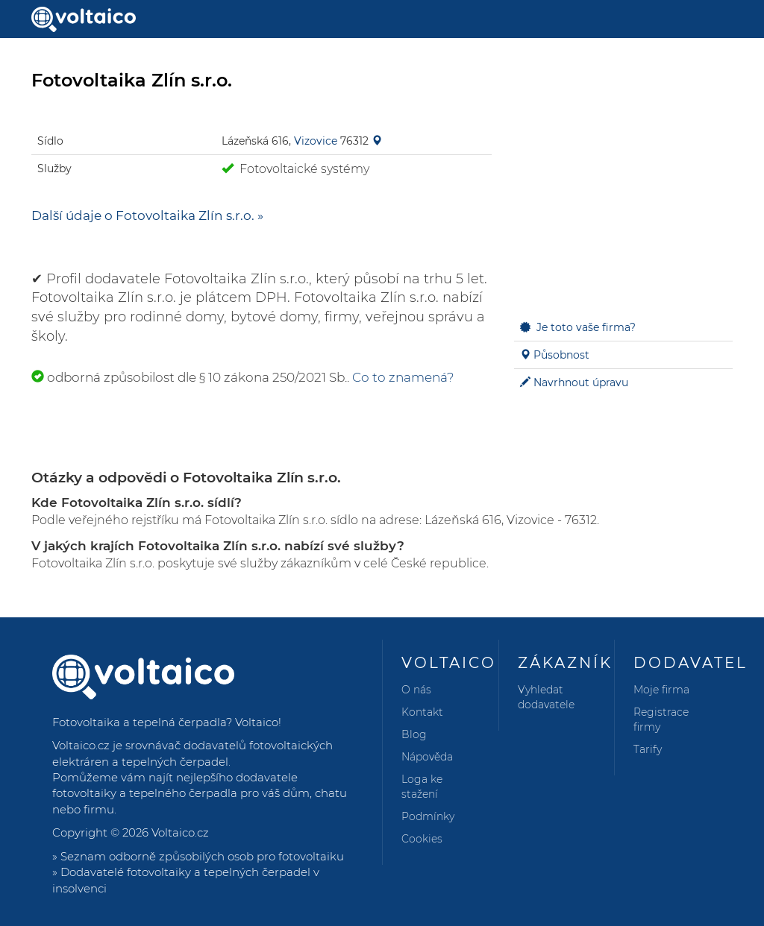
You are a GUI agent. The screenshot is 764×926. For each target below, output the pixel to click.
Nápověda (427, 756)
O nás (416, 689)
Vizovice (315, 141)
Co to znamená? (403, 377)
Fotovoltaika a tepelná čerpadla (139, 722)
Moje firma (661, 689)
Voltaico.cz (180, 832)
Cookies (421, 838)
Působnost (561, 355)
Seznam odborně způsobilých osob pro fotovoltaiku (202, 856)
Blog (414, 734)
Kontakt (422, 712)
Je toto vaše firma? (586, 327)
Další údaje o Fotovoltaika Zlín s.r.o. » (147, 215)
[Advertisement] (623, 206)
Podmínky (427, 816)
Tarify (647, 749)
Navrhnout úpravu (580, 382)
